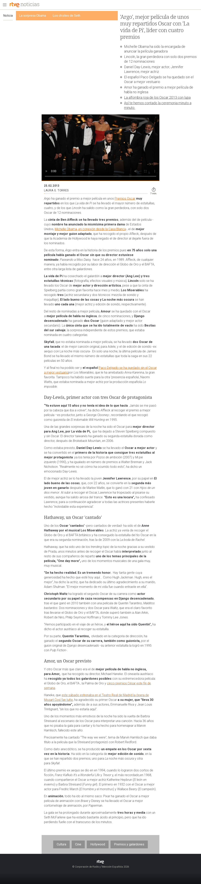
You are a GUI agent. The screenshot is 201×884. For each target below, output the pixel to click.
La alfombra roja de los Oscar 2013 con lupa (157, 97)
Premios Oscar (125, 198)
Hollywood (97, 844)
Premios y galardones (129, 844)
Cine (78, 844)
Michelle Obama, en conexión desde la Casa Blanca (90, 229)
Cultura (61, 844)
